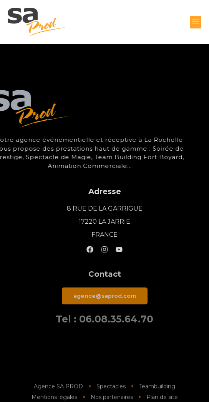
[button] (195, 22)
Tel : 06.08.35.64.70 (104, 319)
